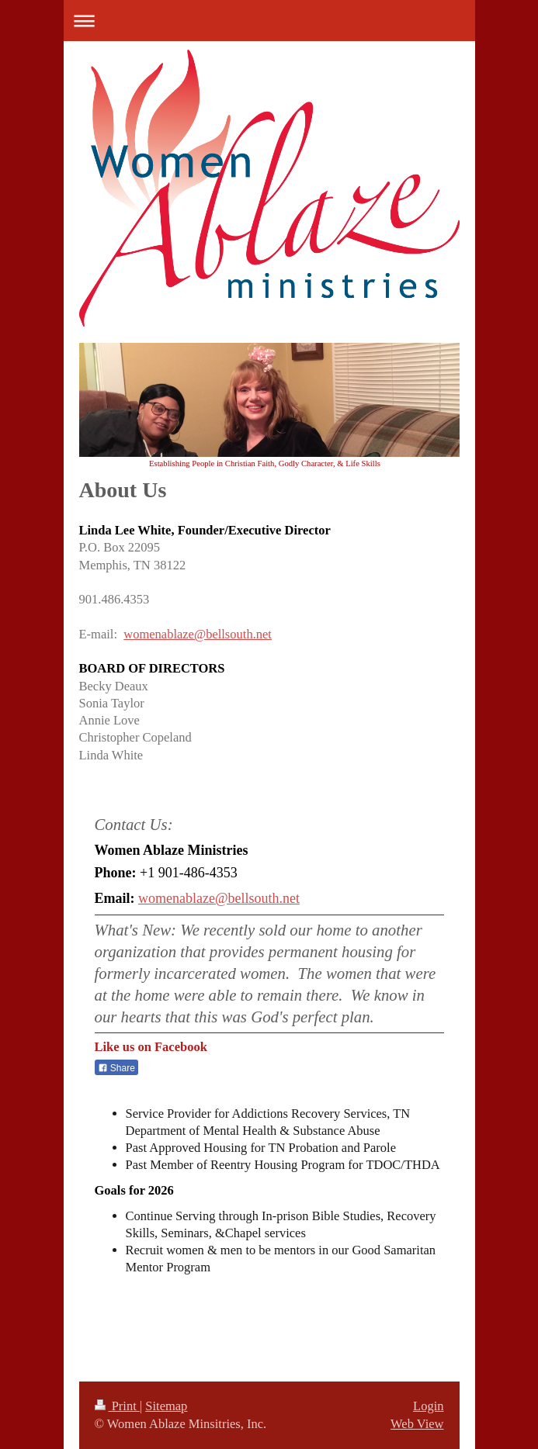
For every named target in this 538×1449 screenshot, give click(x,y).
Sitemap (166, 1406)
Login (428, 1406)
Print (117, 1406)
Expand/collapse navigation (269, 20)
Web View (416, 1423)
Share (116, 1068)
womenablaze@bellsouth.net (197, 634)
